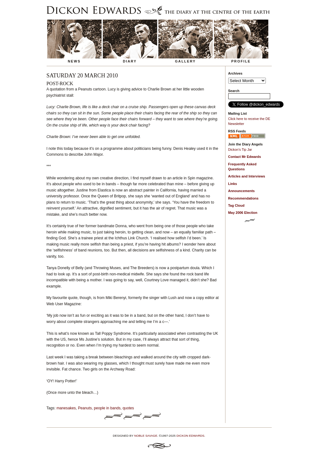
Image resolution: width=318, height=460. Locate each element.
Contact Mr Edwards (244, 157)
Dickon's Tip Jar (240, 149)
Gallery (185, 61)
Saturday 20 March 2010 (82, 75)
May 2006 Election (242, 212)
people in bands (107, 408)
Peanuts (85, 408)
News (74, 61)
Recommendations (243, 198)
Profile (241, 61)
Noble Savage (145, 435)
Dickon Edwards (190, 435)
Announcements (241, 191)
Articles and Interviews (246, 176)
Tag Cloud (236, 205)
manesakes (66, 408)
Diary (130, 61)
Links (232, 184)
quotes (128, 408)
